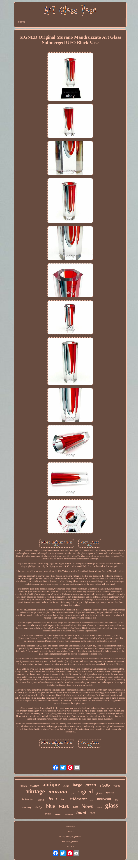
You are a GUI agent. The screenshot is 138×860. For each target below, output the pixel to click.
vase (64, 805)
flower (99, 793)
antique (51, 784)
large (77, 785)
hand (81, 812)
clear (66, 785)
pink (73, 793)
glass (111, 805)
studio (105, 785)
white (110, 793)
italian (23, 786)
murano (58, 791)
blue (50, 806)
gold (116, 800)
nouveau (104, 799)
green (91, 784)
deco (52, 798)
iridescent (78, 799)
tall (75, 807)
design (39, 807)
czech (41, 799)
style (99, 807)
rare (93, 813)
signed (85, 791)
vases (116, 785)
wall (91, 800)
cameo (34, 785)
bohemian (28, 799)
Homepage (70, 826)
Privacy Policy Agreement (70, 836)
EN (68, 846)
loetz (64, 799)
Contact (70, 831)
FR (72, 846)
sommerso (69, 814)
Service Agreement (70, 841)
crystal (48, 813)
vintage (35, 791)
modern (58, 814)
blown (87, 806)
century (26, 807)
